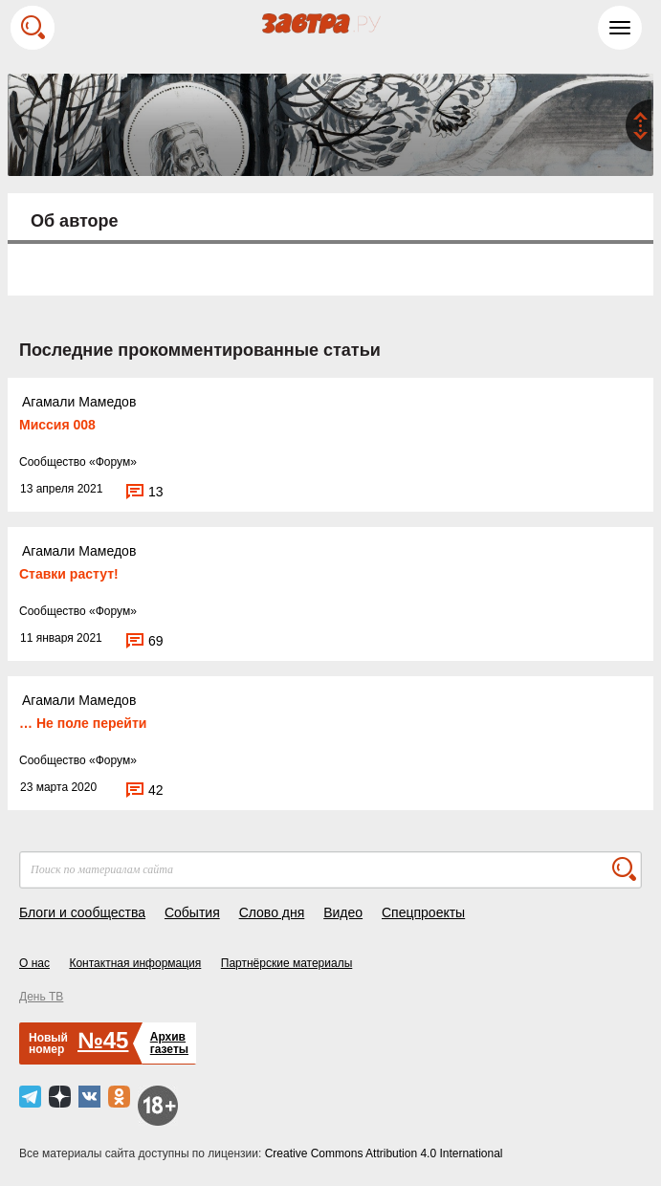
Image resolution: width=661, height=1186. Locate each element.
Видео (343, 912)
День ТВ (41, 996)
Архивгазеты (169, 1043)
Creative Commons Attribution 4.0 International (384, 1153)
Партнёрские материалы (287, 963)
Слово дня (272, 912)
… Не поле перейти (82, 723)
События (192, 912)
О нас (34, 963)
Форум (113, 462)
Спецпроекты (423, 912)
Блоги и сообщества (82, 912)
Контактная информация (135, 963)
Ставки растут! (69, 574)
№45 (102, 1040)
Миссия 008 (57, 424)
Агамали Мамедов (79, 401)
